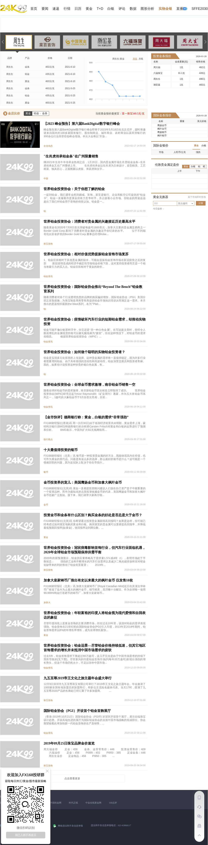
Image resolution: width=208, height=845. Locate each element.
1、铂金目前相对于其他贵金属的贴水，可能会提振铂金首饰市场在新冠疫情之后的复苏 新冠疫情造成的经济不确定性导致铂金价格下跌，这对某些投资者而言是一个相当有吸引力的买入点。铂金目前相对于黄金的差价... (95, 263)
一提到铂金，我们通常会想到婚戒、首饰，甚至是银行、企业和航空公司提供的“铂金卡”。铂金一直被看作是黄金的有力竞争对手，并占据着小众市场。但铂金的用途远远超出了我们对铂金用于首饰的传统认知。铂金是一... (95, 198)
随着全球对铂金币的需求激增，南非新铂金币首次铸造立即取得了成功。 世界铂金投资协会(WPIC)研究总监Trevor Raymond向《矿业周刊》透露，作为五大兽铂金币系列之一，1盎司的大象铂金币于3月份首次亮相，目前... (95, 394)
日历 (78, 9)
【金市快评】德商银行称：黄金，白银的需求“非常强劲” (86, 417)
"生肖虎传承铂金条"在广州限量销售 (71, 156)
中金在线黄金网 (93, 802)
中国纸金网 (55, 802)
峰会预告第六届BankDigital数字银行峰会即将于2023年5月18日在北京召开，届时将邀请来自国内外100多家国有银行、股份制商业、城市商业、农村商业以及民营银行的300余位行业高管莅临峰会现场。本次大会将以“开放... (95, 133)
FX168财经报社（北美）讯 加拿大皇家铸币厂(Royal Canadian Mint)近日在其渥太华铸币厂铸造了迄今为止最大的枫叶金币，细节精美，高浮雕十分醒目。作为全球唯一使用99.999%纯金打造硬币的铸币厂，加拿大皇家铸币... (95, 589)
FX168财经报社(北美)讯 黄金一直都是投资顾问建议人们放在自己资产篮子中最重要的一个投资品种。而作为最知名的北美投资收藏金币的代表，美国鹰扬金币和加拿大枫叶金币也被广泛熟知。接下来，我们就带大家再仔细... (95, 492)
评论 (122, 9)
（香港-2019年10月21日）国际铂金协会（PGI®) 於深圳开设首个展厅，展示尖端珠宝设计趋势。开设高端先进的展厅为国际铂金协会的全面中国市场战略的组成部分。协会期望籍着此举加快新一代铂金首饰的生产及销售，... (95, 720)
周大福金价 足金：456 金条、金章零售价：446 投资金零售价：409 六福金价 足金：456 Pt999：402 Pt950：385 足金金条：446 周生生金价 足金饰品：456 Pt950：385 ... (95, 753)
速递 (55, 9)
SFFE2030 (200, 9)
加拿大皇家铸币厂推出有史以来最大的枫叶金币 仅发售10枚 (88, 580)
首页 (33, 9)
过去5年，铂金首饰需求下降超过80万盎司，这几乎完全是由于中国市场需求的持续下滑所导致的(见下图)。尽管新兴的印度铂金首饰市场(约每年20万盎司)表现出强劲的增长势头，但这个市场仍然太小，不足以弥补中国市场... (95, 659)
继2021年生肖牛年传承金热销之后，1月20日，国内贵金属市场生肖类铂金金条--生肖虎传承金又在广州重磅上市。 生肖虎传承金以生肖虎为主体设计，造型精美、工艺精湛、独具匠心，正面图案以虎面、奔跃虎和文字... (95, 165)
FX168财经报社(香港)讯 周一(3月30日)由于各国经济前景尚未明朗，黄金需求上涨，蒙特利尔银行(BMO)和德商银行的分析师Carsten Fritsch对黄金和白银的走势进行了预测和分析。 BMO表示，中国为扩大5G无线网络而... (95, 426)
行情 (67, 9)
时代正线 (73, 802)
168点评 (113, 802)
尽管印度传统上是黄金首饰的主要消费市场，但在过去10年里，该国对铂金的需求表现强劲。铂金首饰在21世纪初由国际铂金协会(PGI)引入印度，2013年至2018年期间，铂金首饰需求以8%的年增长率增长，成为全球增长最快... (95, 627)
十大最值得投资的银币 (61, 450)
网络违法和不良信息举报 (70, 825)
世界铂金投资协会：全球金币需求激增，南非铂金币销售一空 (89, 384)
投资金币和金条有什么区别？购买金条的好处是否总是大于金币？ (93, 515)
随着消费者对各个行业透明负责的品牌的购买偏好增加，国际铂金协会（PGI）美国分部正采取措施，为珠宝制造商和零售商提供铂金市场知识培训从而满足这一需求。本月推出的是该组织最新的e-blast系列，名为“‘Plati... (95, 300)
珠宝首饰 (48, 243)
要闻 (45, 9)
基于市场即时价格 (197, 197)
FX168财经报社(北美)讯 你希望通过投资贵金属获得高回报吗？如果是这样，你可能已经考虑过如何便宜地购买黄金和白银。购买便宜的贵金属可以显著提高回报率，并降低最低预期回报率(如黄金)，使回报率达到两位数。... (95, 524)
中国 (46, 178)
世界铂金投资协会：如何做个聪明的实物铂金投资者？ (84, 352)
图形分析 (147, 9)
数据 (133, 9)
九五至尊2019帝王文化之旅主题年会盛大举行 (78, 678)
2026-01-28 (201, 56)
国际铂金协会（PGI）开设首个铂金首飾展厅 (77, 711)
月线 (141, 59)
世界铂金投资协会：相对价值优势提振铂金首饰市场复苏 (86, 254)
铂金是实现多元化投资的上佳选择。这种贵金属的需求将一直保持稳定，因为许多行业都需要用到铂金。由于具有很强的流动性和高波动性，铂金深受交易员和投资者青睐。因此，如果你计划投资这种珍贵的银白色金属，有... (95, 361)
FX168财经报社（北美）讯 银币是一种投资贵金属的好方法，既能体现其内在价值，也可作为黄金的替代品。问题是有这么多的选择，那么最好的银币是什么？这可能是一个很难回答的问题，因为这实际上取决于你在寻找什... (95, 459)
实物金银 (165, 9)
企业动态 (48, 146)
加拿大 (47, 602)
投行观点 (48, 439)
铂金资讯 (48, 276)
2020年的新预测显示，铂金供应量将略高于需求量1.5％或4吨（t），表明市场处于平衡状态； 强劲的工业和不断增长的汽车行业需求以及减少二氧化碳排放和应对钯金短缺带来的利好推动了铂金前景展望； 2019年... (95, 561)
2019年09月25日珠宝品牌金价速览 (69, 743)
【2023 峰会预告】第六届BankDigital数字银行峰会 (82, 124)
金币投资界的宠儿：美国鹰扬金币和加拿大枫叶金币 (83, 482)
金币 (46, 504)
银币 (46, 472)
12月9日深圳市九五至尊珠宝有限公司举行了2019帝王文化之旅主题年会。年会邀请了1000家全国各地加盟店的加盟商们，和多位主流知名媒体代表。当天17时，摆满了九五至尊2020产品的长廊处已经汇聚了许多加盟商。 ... (95, 687)
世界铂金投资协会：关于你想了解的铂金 (74, 189)
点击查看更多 (72, 778)
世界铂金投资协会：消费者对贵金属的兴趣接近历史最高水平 (89, 221)
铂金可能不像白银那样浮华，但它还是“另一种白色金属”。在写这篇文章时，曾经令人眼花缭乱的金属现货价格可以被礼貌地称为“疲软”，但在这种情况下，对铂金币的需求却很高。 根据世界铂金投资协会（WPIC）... (95, 333)
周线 (135, 59)
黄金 (89, 9)
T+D (100, 9)
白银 (110, 9)
